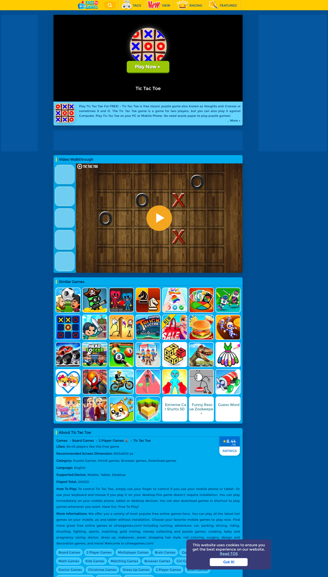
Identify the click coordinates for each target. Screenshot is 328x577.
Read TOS (229, 553)
